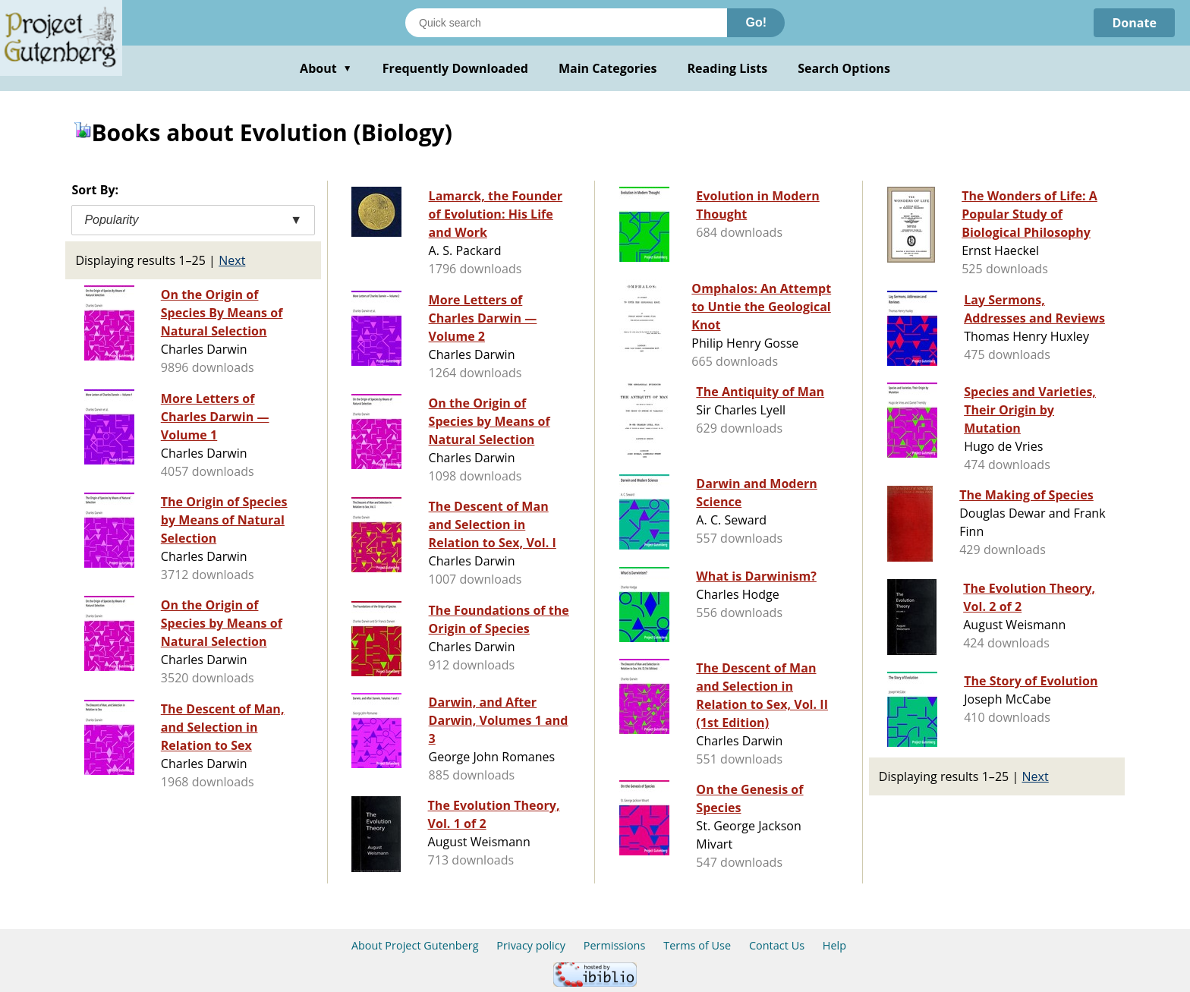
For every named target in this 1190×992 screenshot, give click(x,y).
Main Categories (608, 68)
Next (232, 260)
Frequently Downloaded (455, 68)
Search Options (844, 68)
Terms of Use (697, 945)
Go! (756, 22)
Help (834, 945)
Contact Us (776, 945)
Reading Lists (728, 68)
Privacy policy (530, 945)
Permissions (615, 945)
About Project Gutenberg (415, 945)
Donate (1134, 22)
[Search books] (566, 22)
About (326, 68)
